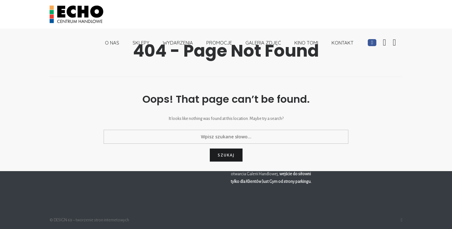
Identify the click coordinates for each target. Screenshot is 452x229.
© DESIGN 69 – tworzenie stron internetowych (89, 220)
